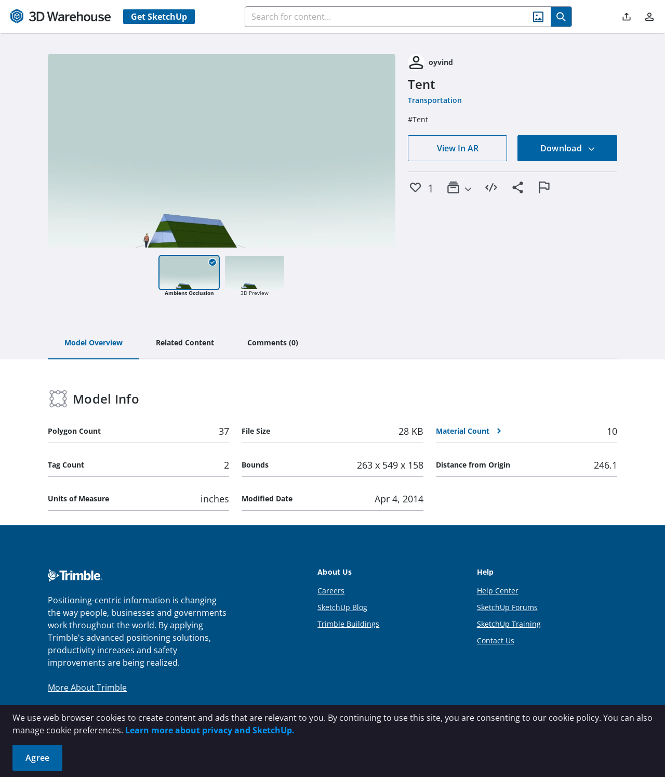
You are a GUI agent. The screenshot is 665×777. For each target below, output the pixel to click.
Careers (330, 590)
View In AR (457, 148)
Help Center (497, 590)
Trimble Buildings (348, 624)
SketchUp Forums (507, 607)
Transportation (435, 100)
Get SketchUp (159, 16)
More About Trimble (87, 687)
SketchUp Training (509, 624)
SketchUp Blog (342, 607)
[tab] (93, 343)
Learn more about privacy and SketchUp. (210, 730)
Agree (37, 757)
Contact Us (495, 640)
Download (567, 148)
